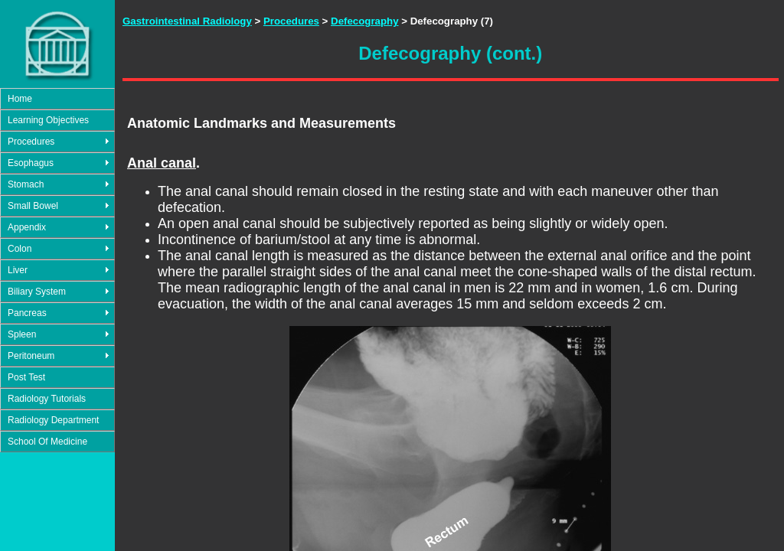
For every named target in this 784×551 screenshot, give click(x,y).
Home (20, 98)
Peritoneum (31, 355)
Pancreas (27, 313)
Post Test (26, 377)
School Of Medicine (47, 441)
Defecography (364, 21)
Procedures (31, 141)
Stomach (26, 184)
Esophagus (31, 163)
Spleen (22, 334)
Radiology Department (53, 420)
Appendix (27, 227)
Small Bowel (33, 206)
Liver (18, 270)
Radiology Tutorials (47, 398)
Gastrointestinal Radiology (187, 21)
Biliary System (37, 291)
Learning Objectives (48, 120)
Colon (19, 248)
